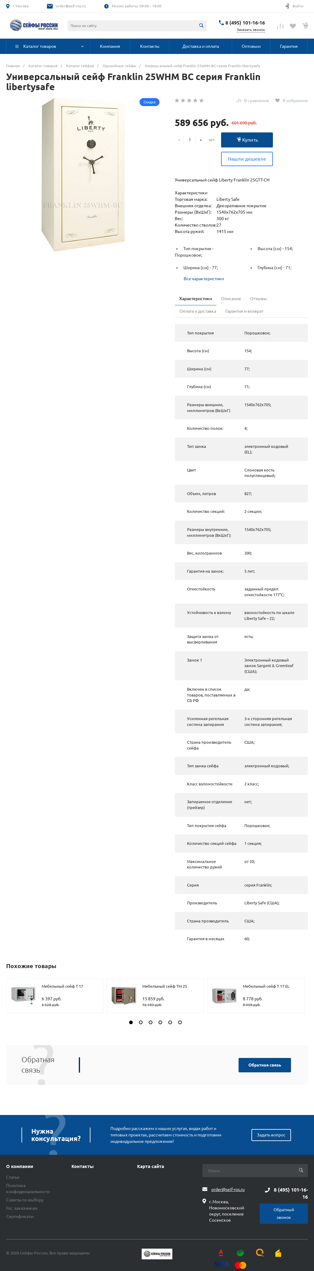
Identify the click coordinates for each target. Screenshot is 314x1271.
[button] (131, 1022)
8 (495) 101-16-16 (245, 22)
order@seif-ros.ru (71, 6)
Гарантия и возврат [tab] (244, 311)
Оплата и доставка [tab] (197, 311)
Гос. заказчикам (21, 1208)
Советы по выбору (25, 1199)
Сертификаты (20, 1216)
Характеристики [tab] (195, 298)
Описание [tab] (231, 298)
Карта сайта (150, 1166)
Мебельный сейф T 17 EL (266, 986)
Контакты (82, 1166)
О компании (19, 1166)
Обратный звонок (284, 1213)
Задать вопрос (271, 1134)
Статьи (12, 1177)
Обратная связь (264, 1065)
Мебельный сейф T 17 (62, 986)
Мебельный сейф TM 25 (164, 986)
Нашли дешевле (247, 159)
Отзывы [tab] (258, 298)
